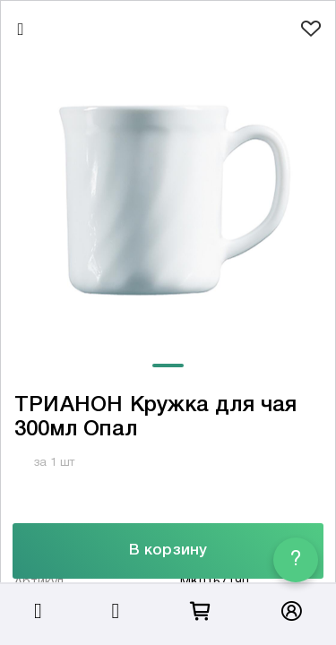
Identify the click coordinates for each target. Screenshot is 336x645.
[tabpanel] (168, 200)
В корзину (168, 550)
